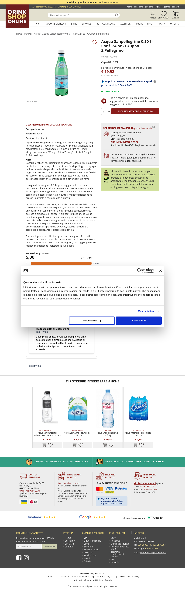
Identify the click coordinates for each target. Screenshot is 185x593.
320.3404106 (75, 6)
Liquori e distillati (55, 23)
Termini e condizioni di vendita (117, 550)
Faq (113, 555)
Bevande (86, 23)
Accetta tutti (139, 320)
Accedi (153, 18)
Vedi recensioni (108, 56)
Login (157, 6)
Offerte (174, 23)
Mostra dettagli (146, 311)
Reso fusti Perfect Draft (119, 543)
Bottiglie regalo (105, 23)
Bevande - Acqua (33, 33)
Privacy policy (133, 573)
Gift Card (149, 6)
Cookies (121, 573)
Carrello (175, 18)
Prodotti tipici (144, 23)
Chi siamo (138, 6)
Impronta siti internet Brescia (98, 576)
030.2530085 (158, 538)
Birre (74, 23)
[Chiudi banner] (160, 271)
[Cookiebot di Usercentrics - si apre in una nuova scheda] (140, 270)
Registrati (165, 6)
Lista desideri (163, 18)
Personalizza (92, 320)
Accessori (125, 23)
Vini (38, 23)
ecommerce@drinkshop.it (152, 544)
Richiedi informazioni (144, 477)
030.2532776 (49, 6)
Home (129, 6)
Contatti (175, 6)
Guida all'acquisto (119, 538)
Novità (161, 23)
